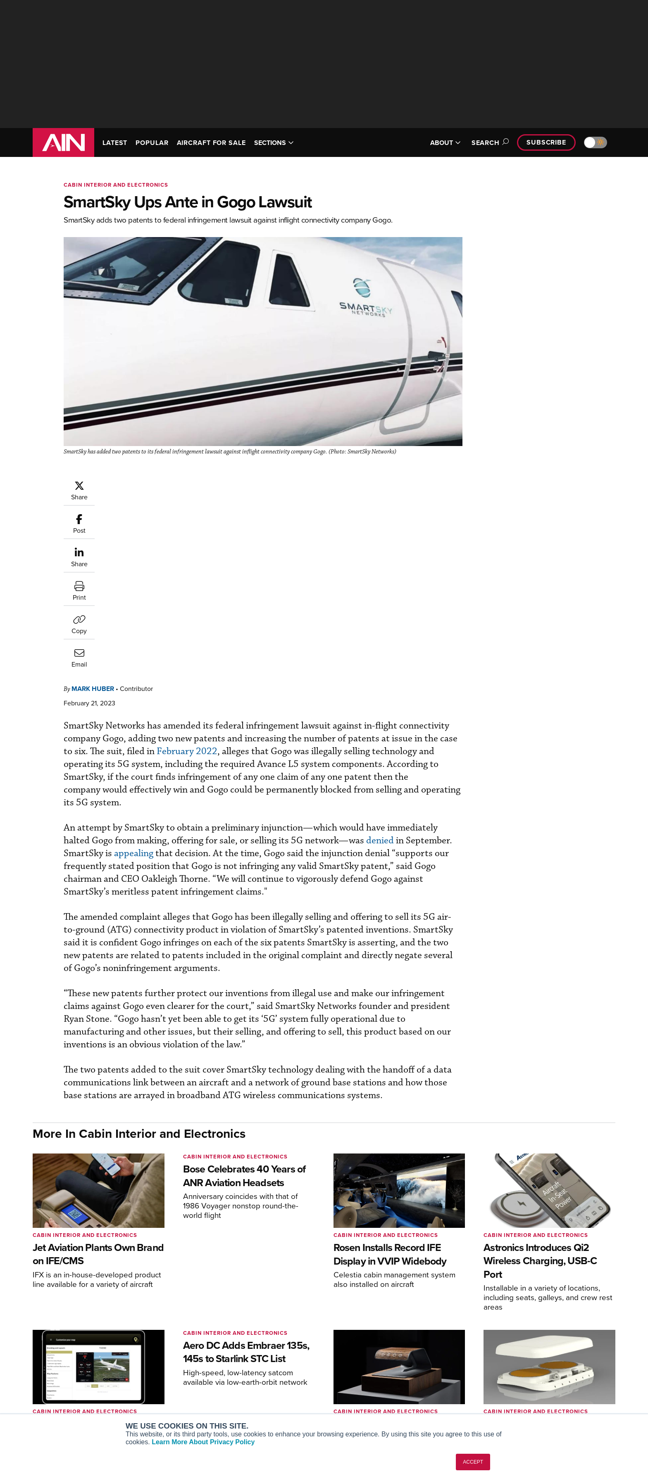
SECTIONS (274, 143)
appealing (288, 649)
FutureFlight (159, 1394)
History (521, 1372)
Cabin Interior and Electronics (116, 185)
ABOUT (445, 143)
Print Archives (407, 1350)
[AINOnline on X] (68, 1367)
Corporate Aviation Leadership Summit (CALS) (194, 1410)
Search (489, 142)
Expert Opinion (408, 1361)
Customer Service (289, 1361)
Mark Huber (142, 484)
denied (144, 649)
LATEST (114, 143)
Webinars (400, 1394)
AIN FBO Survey (169, 1350)
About (520, 1350)
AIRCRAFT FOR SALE (211, 143)
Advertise (529, 1394)
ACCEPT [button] (473, 1462)
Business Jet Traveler (176, 1383)
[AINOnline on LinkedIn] (84, 1367)
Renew (275, 1372)
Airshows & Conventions (421, 1406)
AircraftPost (164, 1372)
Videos (397, 1383)
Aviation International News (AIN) (192, 1361)
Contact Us (526, 1383)
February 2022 (348, 547)
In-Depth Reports (411, 1372)
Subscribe (546, 142)
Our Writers (527, 1361)
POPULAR (152, 143)
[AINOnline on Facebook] (35, 1367)
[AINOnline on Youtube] (51, 1367)
